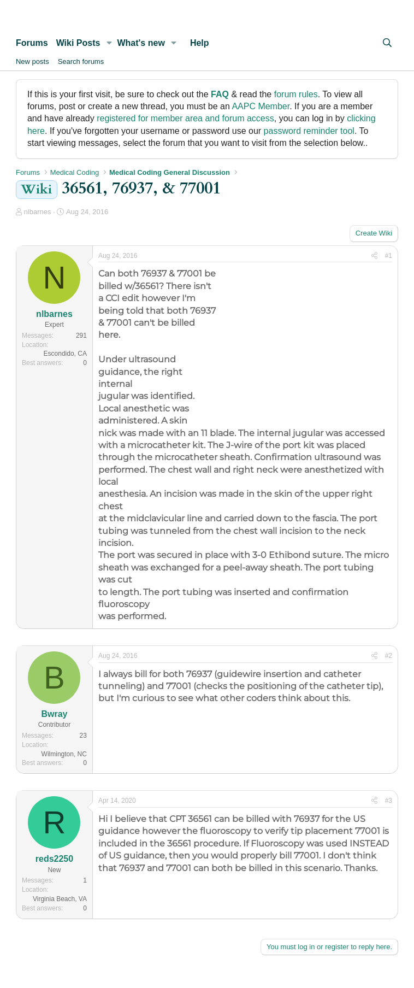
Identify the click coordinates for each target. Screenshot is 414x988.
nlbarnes (37, 212)
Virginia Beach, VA (60, 899)
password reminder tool (309, 131)
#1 (388, 256)
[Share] (374, 256)
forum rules (296, 94)
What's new (140, 43)
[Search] (387, 43)
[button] (109, 43)
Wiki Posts (78, 43)
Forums (32, 43)
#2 (388, 656)
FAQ (220, 94)
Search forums (81, 61)
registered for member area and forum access (185, 118)
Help (199, 43)
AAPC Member (260, 106)
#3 (388, 800)
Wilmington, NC (64, 754)
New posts (32, 61)
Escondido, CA (65, 353)
